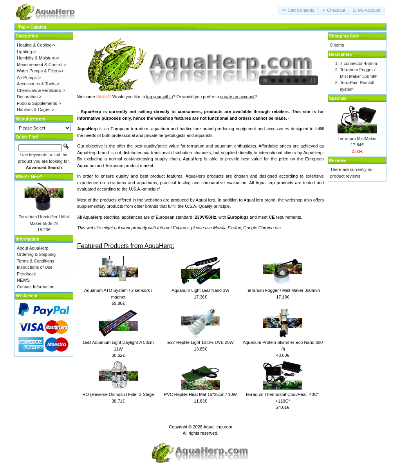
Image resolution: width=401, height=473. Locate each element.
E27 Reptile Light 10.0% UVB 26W (200, 342)
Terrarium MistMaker (357, 138)
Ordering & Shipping (36, 254)
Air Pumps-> (29, 77)
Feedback (26, 274)
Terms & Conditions (35, 261)
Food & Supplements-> (39, 103)
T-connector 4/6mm (358, 63)
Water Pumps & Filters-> (40, 70)
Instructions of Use (34, 267)
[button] (298, 10)
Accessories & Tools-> (38, 83)
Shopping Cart (344, 36)
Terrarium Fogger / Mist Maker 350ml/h (283, 290)
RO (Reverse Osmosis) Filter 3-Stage (118, 394)
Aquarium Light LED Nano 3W (200, 290)
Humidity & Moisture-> (38, 58)
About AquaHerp (33, 248)
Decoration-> (29, 96)
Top (21, 27)
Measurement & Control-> (41, 64)
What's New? (29, 176)
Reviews (337, 160)
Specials (338, 98)
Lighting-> (26, 51)
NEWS (23, 280)
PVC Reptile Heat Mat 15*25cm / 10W (200, 394)
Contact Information (35, 286)
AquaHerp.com (217, 426)
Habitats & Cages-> (35, 109)
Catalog (38, 27)
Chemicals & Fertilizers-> (41, 90)
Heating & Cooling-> (36, 45)
